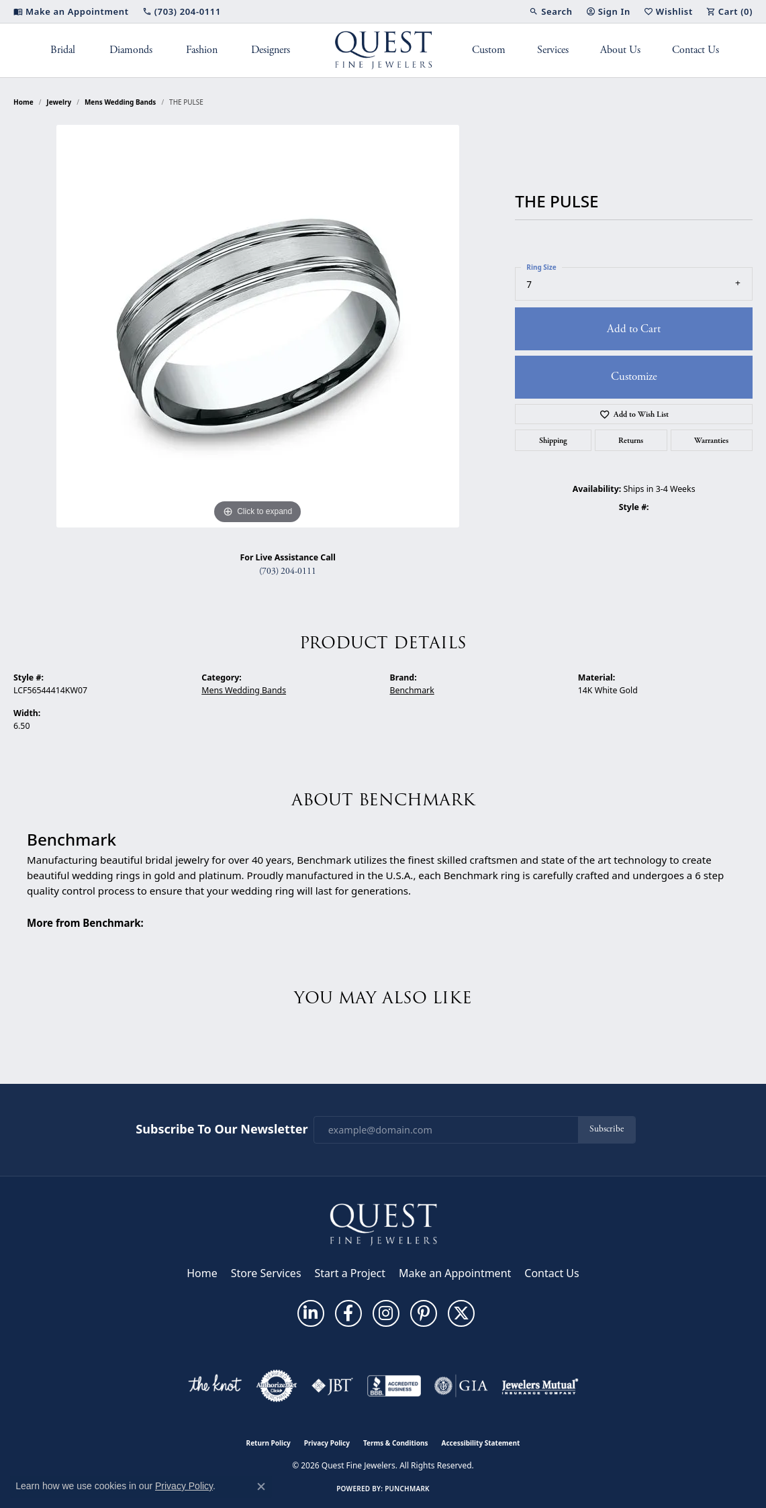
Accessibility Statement (481, 1443)
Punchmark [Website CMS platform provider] (407, 1488)
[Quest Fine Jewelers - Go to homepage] (383, 1224)
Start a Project (350, 1273)
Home (23, 102)
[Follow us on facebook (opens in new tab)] (348, 1313)
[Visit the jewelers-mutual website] (540, 1386)
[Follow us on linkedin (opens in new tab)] (310, 1313)
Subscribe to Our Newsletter (221, 1129)
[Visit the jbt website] (332, 1386)
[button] (550, 11)
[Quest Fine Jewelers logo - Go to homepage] (383, 50)
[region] (257, 326)
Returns (630, 440)
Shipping (553, 440)
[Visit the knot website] (214, 1386)
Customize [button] (634, 376)
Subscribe (606, 1129)
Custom (489, 50)
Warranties (711, 440)
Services (553, 50)
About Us (620, 50)
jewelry (58, 102)
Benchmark (412, 690)
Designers (270, 50)
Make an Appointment (455, 1273)
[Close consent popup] (261, 1486)
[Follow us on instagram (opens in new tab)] (386, 1313)
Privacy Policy (327, 1443)
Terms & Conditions (395, 1443)
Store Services (266, 1273)
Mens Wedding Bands (120, 102)
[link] (71, 11)
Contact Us (695, 50)
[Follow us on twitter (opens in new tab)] (461, 1313)
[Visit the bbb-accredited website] (394, 1386)
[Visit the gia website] (461, 1386)
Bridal (62, 50)
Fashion (202, 50)
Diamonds (130, 50)
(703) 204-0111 (287, 571)
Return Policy (268, 1443)
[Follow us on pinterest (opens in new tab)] (423, 1313)
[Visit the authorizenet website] (276, 1386)
